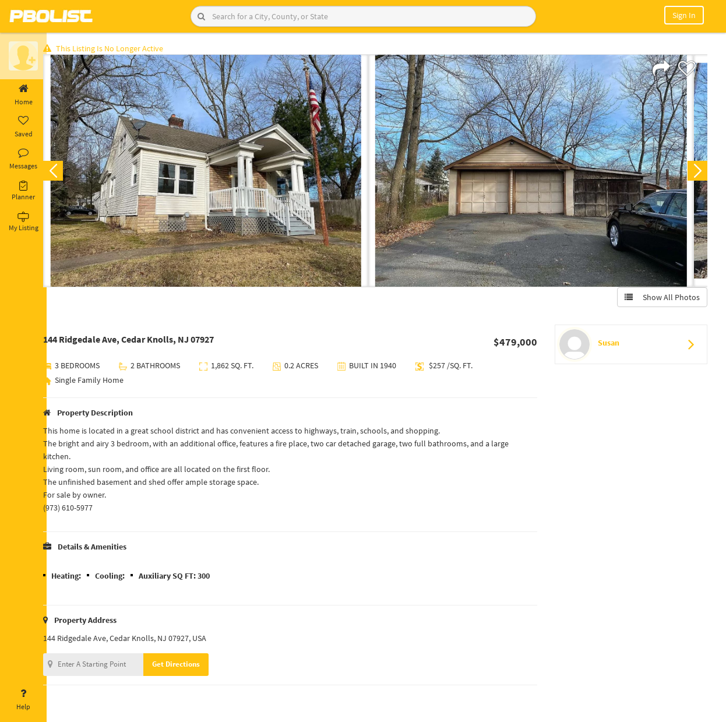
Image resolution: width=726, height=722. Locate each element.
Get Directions (188, 666)
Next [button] (696, 172)
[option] (217, 172)
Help (23, 700)
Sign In (684, 15)
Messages (23, 159)
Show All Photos (660, 299)
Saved (23, 127)
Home (23, 95)
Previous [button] (65, 172)
